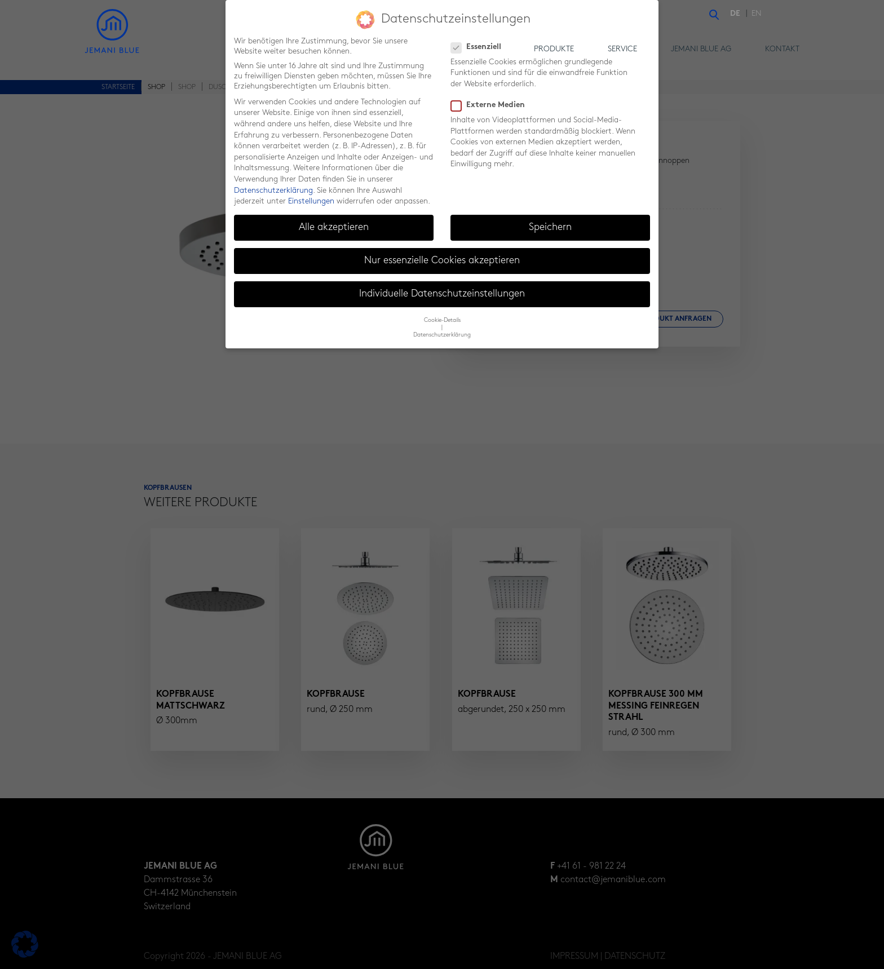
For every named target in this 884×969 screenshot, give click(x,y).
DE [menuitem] (735, 14)
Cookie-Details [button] (442, 319)
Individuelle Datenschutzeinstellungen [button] (442, 293)
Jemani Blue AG (701, 49)
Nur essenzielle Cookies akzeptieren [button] (442, 259)
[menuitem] (738, 14)
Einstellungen (311, 200)
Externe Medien (491, 104)
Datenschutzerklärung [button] (442, 333)
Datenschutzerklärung (273, 189)
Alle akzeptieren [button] (334, 226)
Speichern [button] (550, 226)
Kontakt (782, 49)
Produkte (554, 49)
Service (622, 49)
